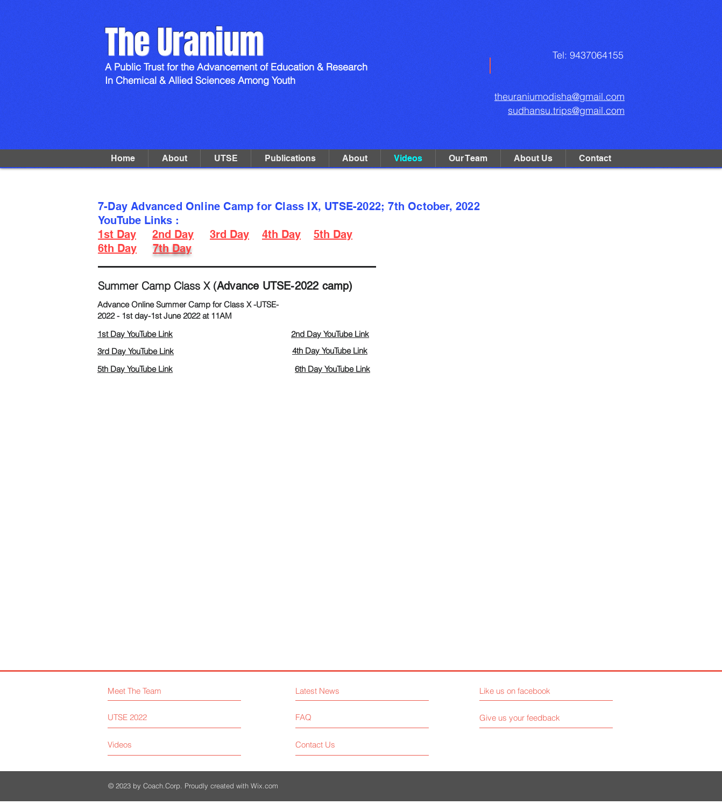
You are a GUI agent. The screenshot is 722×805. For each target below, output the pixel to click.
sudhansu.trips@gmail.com (566, 110)
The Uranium (184, 42)
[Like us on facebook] (527, 690)
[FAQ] (326, 717)
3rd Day (229, 234)
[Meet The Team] (154, 690)
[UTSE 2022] (148, 717)
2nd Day (173, 234)
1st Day (117, 234)
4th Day (281, 234)
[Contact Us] (336, 744)
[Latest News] (342, 690)
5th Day (333, 234)
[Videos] (148, 744)
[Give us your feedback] (524, 717)
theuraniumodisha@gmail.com (559, 96)
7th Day (172, 248)
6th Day (117, 248)
